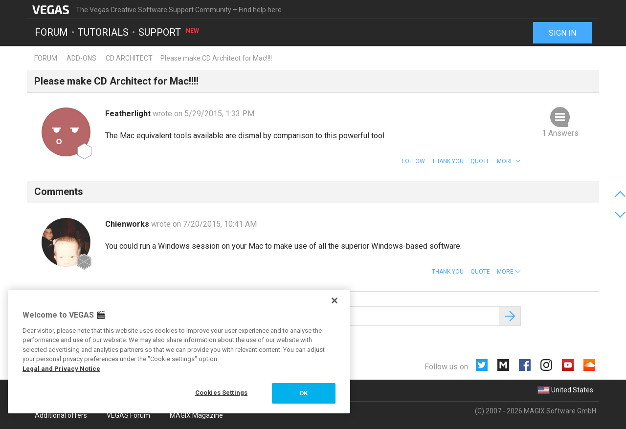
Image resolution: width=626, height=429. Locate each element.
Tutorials (103, 32)
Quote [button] (480, 161)
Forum (51, 32)
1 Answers (560, 133)
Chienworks (128, 224)
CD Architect (129, 58)
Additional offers (61, 415)
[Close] (334, 300)
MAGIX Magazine (196, 415)
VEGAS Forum (128, 415)
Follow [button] (413, 161)
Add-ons (81, 58)
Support (169, 32)
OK (303, 393)
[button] (509, 161)
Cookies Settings (221, 392)
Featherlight (129, 113)
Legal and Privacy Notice (61, 368)
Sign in (562, 33)
